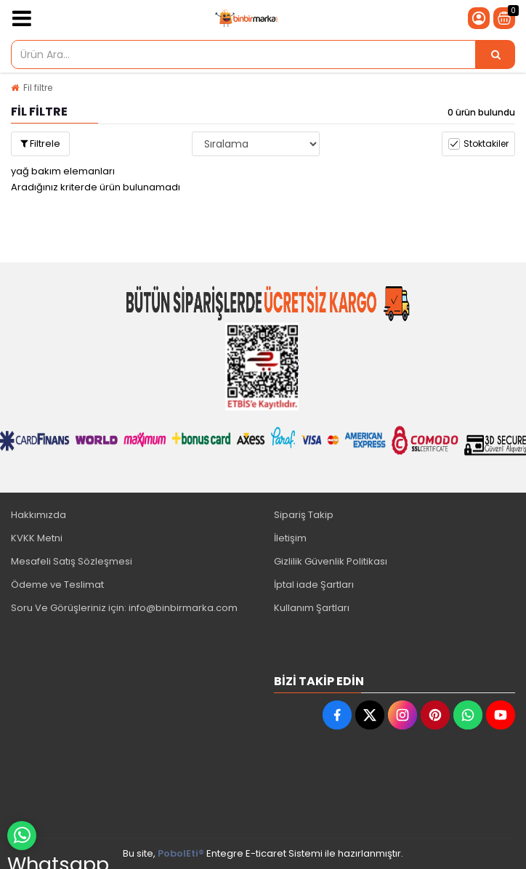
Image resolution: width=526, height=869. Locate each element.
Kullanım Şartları (311, 608)
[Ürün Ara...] (495, 54)
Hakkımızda (38, 515)
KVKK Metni (36, 538)
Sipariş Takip (303, 515)
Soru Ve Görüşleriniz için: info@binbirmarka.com (124, 608)
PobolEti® (181, 853)
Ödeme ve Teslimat (57, 584)
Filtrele (40, 143)
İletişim (290, 538)
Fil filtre (37, 87)
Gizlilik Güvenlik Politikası (330, 561)
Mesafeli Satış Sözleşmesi (71, 561)
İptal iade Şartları (314, 584)
